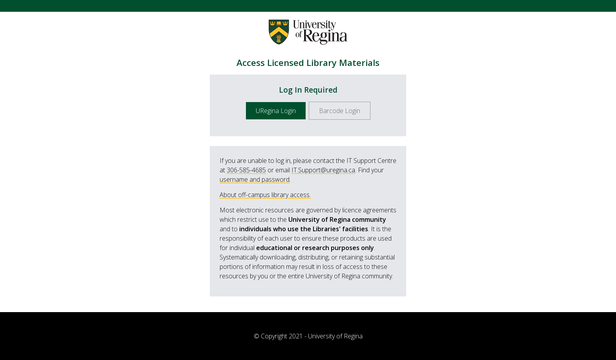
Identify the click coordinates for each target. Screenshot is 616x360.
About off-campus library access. (265, 194)
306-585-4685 (246, 170)
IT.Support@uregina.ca (323, 170)
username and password (255, 179)
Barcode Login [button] (339, 110)
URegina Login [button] (276, 110)
